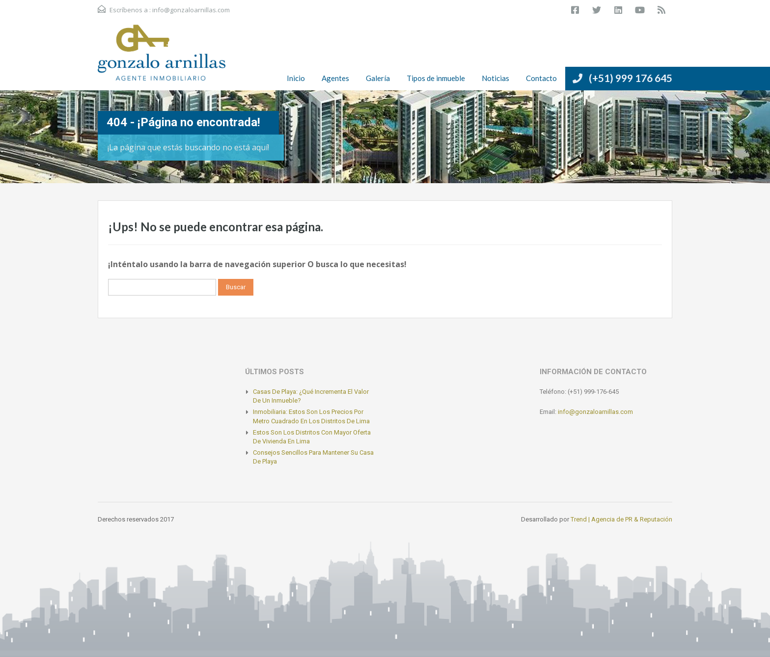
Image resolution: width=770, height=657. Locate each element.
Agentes (335, 78)
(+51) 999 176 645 (630, 78)
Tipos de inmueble (436, 78)
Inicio (296, 78)
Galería (378, 78)
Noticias (495, 78)
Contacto (541, 78)
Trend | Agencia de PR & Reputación (621, 519)
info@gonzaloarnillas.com (191, 9)
